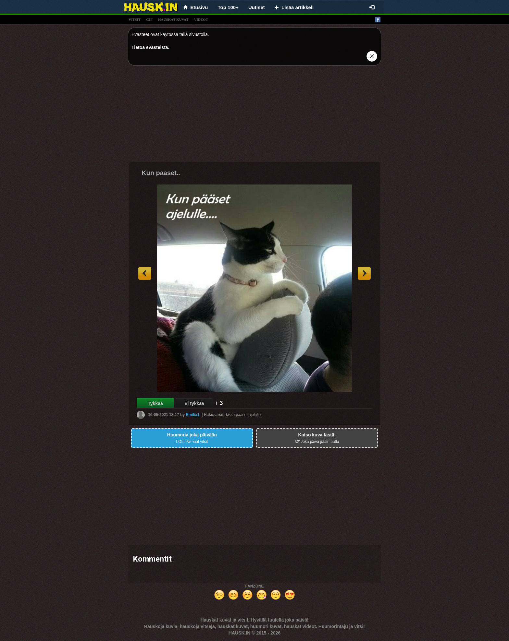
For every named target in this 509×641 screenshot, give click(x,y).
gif (149, 19)
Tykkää (155, 403)
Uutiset (256, 7)
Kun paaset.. (161, 172)
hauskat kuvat (173, 19)
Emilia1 (192, 414)
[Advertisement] (254, 115)
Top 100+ (228, 7)
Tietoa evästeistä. (150, 47)
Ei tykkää (194, 403)
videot (201, 19)
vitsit (135, 19)
